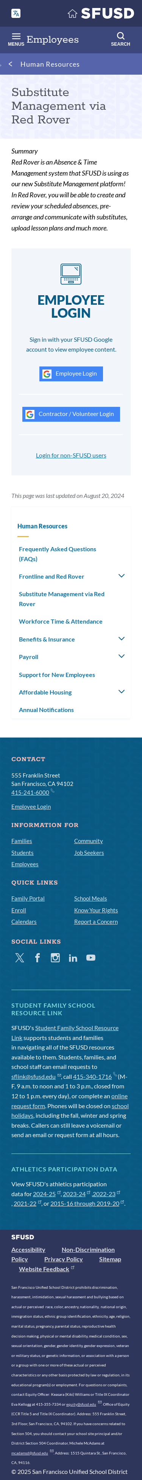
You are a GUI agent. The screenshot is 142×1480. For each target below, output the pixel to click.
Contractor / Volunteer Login (69, 414)
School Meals (90, 898)
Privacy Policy (63, 1258)
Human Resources (50, 64)
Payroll (28, 656)
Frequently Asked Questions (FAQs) (57, 553)
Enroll (18, 910)
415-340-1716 (95, 1076)
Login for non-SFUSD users (71, 455)
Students (22, 852)
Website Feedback (46, 1268)
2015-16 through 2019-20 (87, 1203)
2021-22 (27, 1203)
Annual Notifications (46, 709)
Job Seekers (89, 852)
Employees (25, 864)
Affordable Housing (45, 692)
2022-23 (106, 1193)
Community (88, 840)
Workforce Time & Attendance (61, 621)
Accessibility (28, 1249)
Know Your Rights (96, 910)
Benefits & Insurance (47, 639)
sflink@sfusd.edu (36, 1076)
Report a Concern (96, 921)
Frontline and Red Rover (51, 576)
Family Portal (28, 898)
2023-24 (77, 1193)
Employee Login (69, 374)
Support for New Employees (57, 674)
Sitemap (110, 1258)
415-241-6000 (32, 792)
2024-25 (47, 1193)
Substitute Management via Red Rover (62, 598)
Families (21, 840)
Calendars (24, 921)
